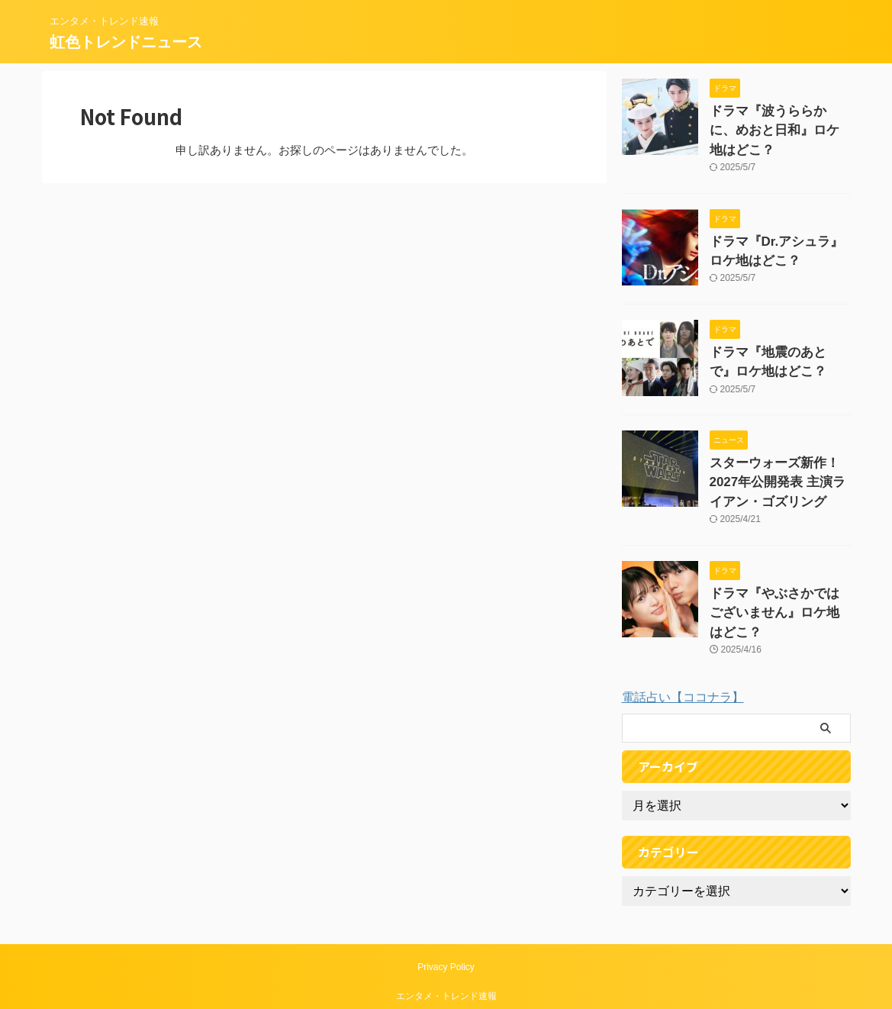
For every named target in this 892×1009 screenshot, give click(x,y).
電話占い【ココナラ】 (683, 639)
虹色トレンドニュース (126, 42)
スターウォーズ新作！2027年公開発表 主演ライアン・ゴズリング (775, 450)
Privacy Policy (446, 909)
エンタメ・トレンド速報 (446, 938)
